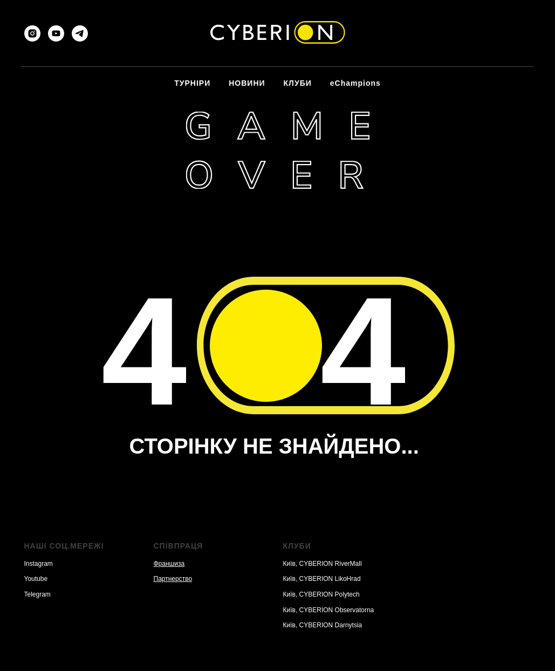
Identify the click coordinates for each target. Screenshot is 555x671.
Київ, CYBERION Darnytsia (322, 625)
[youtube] (56, 33)
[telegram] (80, 33)
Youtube (36, 579)
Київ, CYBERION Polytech (321, 594)
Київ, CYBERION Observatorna (328, 610)
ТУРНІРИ (192, 83)
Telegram (37, 594)
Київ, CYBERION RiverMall (322, 563)
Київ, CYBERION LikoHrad (322, 579)
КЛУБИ (298, 83)
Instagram (38, 563)
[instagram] (32, 33)
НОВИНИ (247, 83)
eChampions (355, 83)
